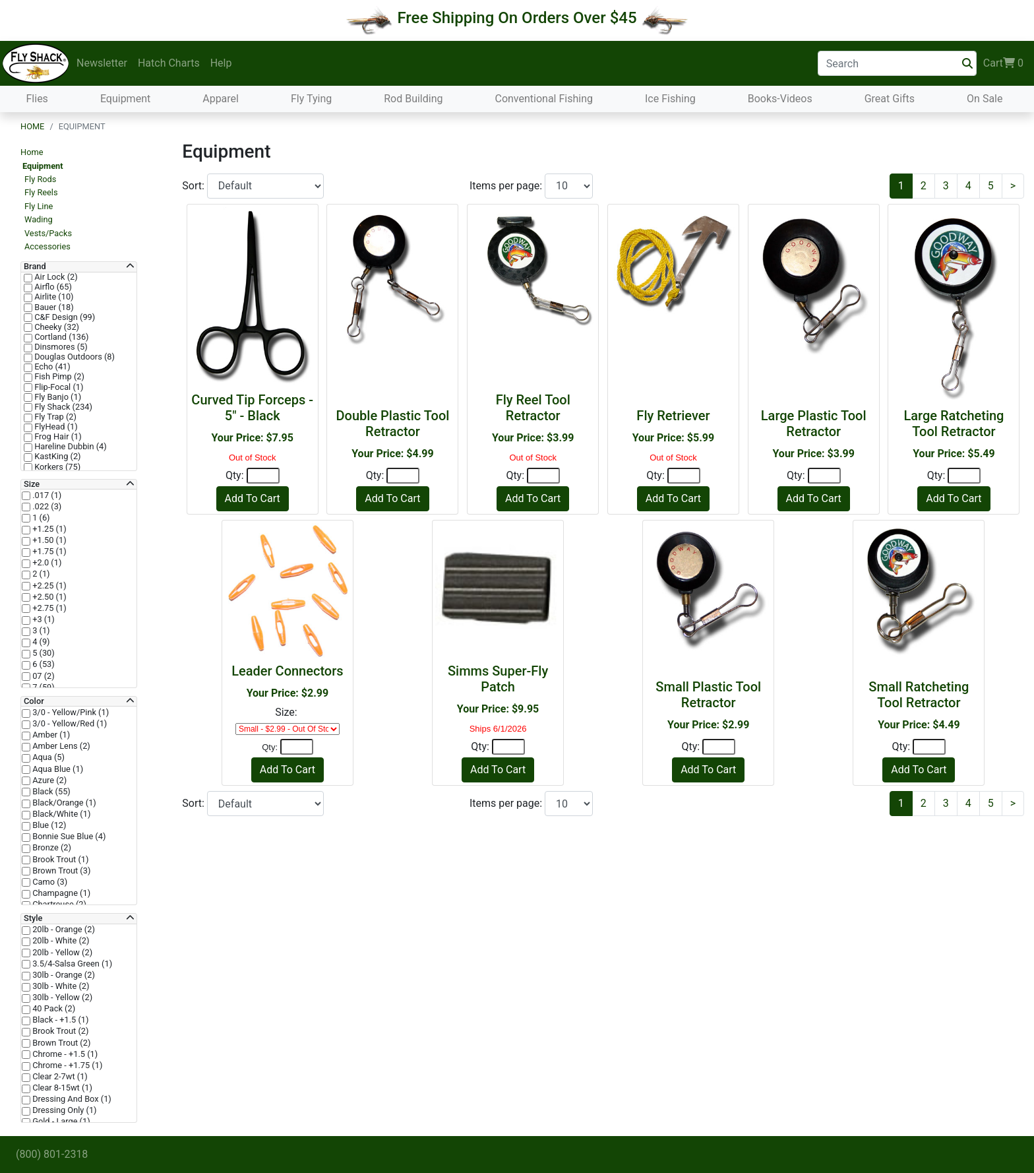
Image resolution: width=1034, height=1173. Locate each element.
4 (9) (40, 642)
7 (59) (42, 687)
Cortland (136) (60, 337)
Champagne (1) (60, 893)
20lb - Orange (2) (62, 929)
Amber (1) (50, 735)
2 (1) (40, 574)
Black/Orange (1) (63, 803)
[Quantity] (263, 476)
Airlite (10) (53, 296)
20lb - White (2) (59, 940)
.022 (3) (45, 506)
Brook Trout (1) (59, 859)
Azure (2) (48, 780)
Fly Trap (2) (54, 417)
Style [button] (33, 918)
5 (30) (42, 653)
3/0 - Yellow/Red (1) (68, 723)
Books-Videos (780, 98)
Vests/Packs (48, 233)
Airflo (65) (52, 287)
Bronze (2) (50, 847)
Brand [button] (35, 266)
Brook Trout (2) (59, 1031)
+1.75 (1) (48, 551)
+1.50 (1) (48, 540)
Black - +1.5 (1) (59, 1020)
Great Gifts (890, 98)
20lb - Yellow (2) (61, 952)
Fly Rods (40, 179)
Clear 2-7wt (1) (59, 1076)
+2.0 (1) (45, 562)
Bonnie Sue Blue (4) (68, 836)
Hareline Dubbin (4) (69, 446)
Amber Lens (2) (60, 746)
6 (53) (42, 664)
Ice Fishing (670, 98)
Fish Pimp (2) (58, 376)
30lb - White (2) (59, 986)
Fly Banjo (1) (56, 397)
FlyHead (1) (55, 426)
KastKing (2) (56, 456)
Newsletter (101, 63)
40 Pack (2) (52, 1008)
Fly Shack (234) (62, 407)
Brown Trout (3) (60, 870)
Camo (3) (48, 882)
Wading (38, 219)
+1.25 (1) (48, 529)
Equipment (125, 98)
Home (32, 126)
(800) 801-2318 (52, 1154)
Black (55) (50, 791)
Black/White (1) (60, 814)
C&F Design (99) (63, 317)
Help (221, 63)
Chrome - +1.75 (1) (66, 1065)
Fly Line (38, 206)
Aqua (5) (47, 757)
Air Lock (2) (55, 277)
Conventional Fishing (544, 98)
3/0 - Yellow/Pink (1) (69, 712)
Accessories (47, 246)
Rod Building (413, 98)
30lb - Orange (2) (62, 975)
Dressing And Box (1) (70, 1099)
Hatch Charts (169, 63)
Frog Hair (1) (57, 436)
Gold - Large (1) (60, 1121)
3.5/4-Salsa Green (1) (71, 963)
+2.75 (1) (48, 608)
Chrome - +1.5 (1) (64, 1054)
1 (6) (40, 518)
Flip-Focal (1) (57, 387)
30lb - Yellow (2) (61, 997)
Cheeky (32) (55, 327)
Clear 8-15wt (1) (61, 1088)
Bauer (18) (53, 307)
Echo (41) (51, 366)
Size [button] (32, 484)
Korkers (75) (56, 467)
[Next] (1013, 186)
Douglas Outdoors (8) (73, 357)
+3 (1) (42, 619)
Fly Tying (311, 98)
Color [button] (34, 701)
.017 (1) (45, 495)
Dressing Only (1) (63, 1110)
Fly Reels (41, 192)
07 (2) (42, 676)
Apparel (220, 98)
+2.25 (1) (48, 585)
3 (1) (40, 630)
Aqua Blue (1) (56, 769)
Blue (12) (48, 825)
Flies (37, 98)
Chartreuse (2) (58, 904)
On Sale (984, 98)
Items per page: (507, 185)
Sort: (194, 185)
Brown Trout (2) (60, 1043)
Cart (1003, 63)
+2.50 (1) (48, 597)
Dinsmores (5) (60, 347)
